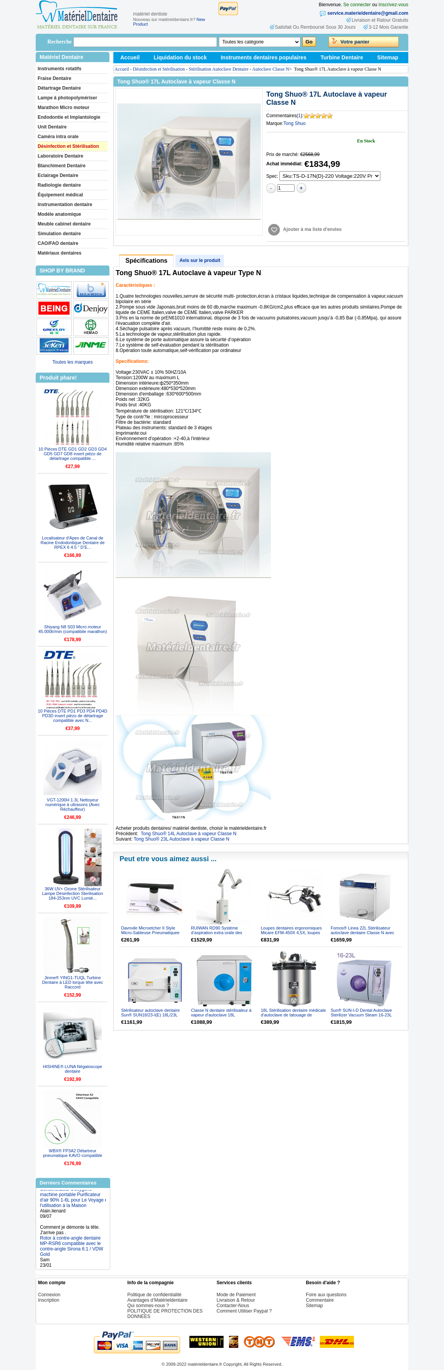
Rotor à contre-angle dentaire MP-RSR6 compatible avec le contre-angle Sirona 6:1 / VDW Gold (71, 1249)
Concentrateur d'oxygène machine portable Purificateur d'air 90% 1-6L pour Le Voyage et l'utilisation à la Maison (74, 1200)
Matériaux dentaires (60, 253)
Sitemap (387, 57)
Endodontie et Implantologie (69, 117)
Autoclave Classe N (270, 69)
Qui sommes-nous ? (148, 1305)
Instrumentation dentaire (65, 204)
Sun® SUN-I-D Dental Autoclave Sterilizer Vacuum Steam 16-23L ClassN (361, 1015)
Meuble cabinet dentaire (64, 224)
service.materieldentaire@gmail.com (368, 13)
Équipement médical (60, 195)
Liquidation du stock (180, 57)
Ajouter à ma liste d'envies (312, 229)
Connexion (49, 1294)
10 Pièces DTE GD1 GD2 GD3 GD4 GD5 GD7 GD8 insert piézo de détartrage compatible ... (72, 454)
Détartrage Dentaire (59, 88)
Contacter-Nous (233, 1305)
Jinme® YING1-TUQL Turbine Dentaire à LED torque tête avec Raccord (72, 982)
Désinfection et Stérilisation (68, 146)
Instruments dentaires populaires (264, 57)
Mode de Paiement (236, 1294)
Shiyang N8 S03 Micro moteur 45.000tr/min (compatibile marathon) (72, 629)
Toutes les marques (72, 362)
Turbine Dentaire (342, 57)
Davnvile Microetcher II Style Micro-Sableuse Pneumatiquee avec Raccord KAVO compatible (151, 933)
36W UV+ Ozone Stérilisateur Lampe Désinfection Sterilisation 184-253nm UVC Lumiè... (72, 893)
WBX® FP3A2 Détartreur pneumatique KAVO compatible (72, 1153)
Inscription (48, 1300)
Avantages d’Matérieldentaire (157, 1300)
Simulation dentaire (59, 233)
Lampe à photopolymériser (67, 98)
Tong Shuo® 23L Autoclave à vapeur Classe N (181, 839)
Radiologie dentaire (59, 185)
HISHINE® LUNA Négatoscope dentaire (72, 1068)
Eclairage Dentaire (58, 175)
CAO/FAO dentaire (58, 243)
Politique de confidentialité (154, 1294)
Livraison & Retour (236, 1300)
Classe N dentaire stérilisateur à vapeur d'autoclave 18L (221, 1012)
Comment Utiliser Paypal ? (244, 1311)
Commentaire (320, 1300)
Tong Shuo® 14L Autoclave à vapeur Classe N (189, 833)
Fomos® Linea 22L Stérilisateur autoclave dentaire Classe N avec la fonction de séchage (362, 933)
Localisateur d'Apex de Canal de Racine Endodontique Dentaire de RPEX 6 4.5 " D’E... (72, 543)
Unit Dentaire (52, 127)
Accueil (130, 57)
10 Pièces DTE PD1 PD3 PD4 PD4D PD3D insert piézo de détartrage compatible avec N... (72, 716)
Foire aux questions (326, 1294)
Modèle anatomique (59, 214)
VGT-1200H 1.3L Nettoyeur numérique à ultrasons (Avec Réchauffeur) (72, 805)
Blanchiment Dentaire (61, 165)
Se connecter (357, 4)
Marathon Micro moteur (63, 107)
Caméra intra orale (58, 136)
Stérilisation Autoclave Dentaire (218, 69)
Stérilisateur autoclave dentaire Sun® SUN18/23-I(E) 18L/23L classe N (150, 1015)
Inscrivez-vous (393, 4)
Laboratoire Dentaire (60, 156)
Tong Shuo (294, 123)
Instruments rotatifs (60, 68)
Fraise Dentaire (54, 78)
